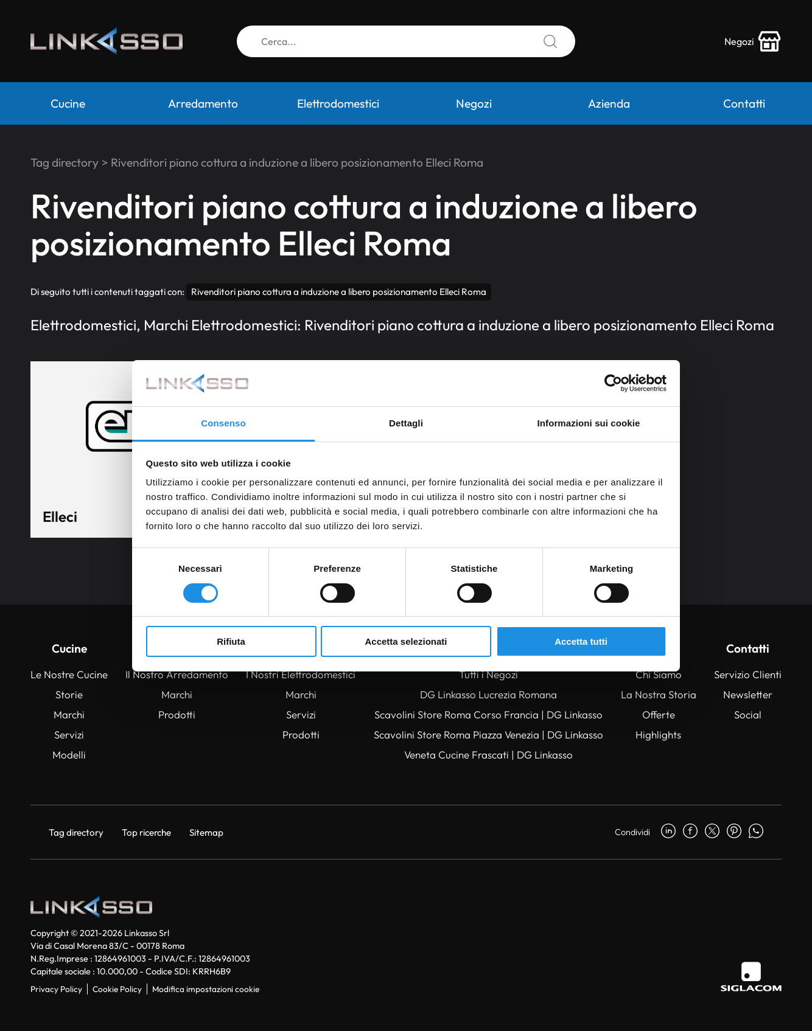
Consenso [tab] (223, 423)
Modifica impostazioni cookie (205, 989)
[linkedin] (668, 832)
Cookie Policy (117, 989)
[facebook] (690, 832)
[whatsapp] (756, 832)
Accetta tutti (581, 641)
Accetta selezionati (406, 641)
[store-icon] (753, 41)
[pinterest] (734, 832)
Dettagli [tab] (406, 423)
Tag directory (64, 162)
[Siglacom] (751, 976)
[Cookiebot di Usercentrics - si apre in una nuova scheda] (613, 383)
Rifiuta (231, 641)
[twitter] (712, 832)
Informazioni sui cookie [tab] (588, 423)
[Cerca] (406, 41)
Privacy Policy (56, 989)
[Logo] (106, 41)
